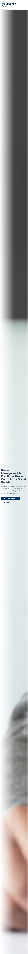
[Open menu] (25, 4)
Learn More (6, 502)
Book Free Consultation (11, 498)
